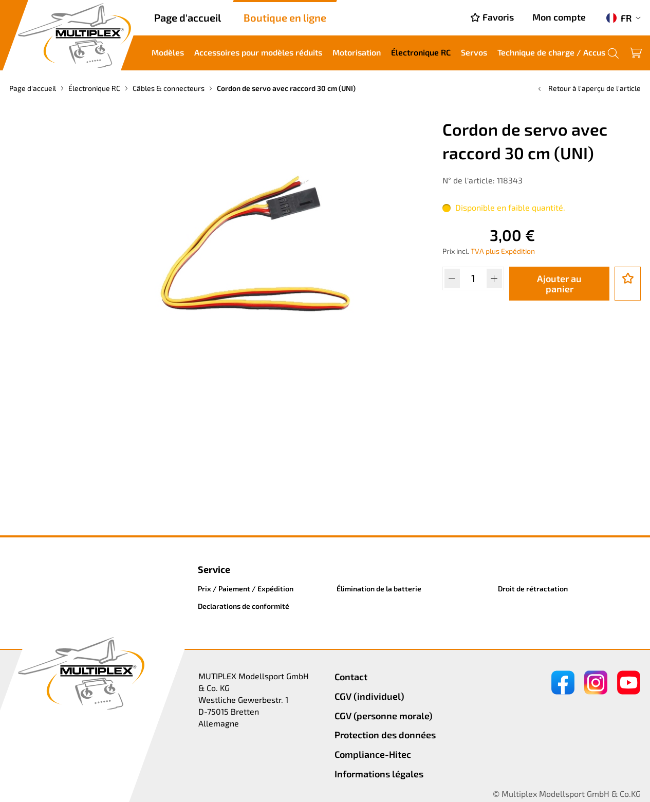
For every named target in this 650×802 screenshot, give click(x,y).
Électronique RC (421, 52)
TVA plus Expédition (503, 251)
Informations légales (379, 773)
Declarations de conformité (243, 606)
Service (214, 569)
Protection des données (385, 734)
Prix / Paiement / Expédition (245, 588)
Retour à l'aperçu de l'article (588, 88)
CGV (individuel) (369, 696)
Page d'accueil (187, 17)
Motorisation (356, 52)
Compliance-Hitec (373, 754)
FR (619, 18)
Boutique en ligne (285, 17)
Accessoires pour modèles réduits (258, 52)
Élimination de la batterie (379, 588)
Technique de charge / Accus (551, 52)
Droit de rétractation (533, 588)
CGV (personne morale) (384, 715)
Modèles (168, 52)
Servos (474, 52)
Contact (351, 676)
